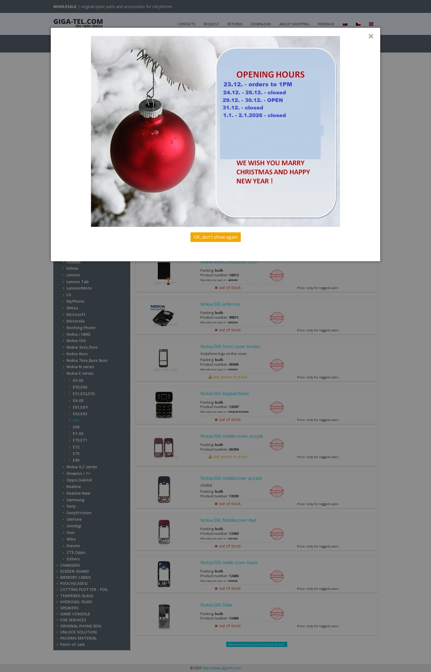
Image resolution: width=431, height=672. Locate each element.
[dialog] (215, 144)
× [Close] (371, 36)
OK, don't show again (215, 237)
